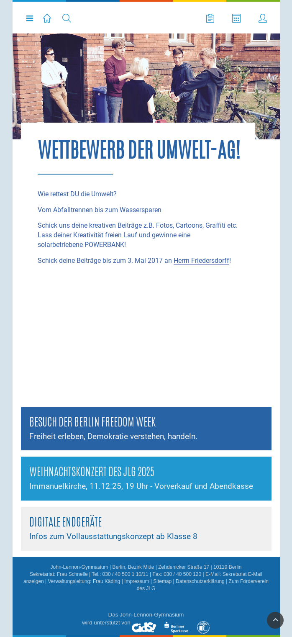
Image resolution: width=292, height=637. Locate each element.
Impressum (136, 581)
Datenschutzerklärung (200, 581)
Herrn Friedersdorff (201, 261)
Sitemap (162, 581)
